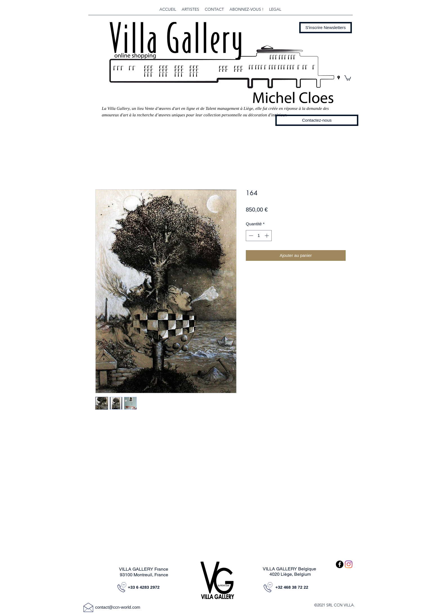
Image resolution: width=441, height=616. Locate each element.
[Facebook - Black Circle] (339, 564)
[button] (325, 27)
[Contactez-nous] (316, 120)
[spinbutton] (259, 235)
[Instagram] (348, 564)
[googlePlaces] (338, 78)
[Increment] (267, 235)
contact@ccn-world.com (117, 607)
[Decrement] (250, 235)
